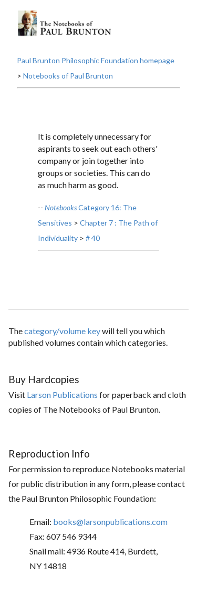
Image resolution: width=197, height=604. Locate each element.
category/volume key (62, 331)
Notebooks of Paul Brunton (68, 75)
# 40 (93, 237)
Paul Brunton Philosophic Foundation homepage (95, 60)
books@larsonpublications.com (110, 522)
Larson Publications (62, 394)
